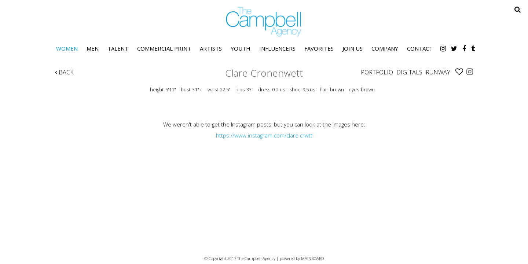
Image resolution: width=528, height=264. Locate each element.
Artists (211, 48)
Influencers (277, 48)
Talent (117, 48)
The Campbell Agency (264, 21)
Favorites (319, 48)
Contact (420, 48)
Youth (240, 48)
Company (384, 48)
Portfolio (377, 72)
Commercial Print (164, 48)
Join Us (352, 48)
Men (93, 48)
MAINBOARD (312, 258)
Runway (438, 72)
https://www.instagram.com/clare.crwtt (264, 135)
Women (67, 48)
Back (64, 72)
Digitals (409, 72)
